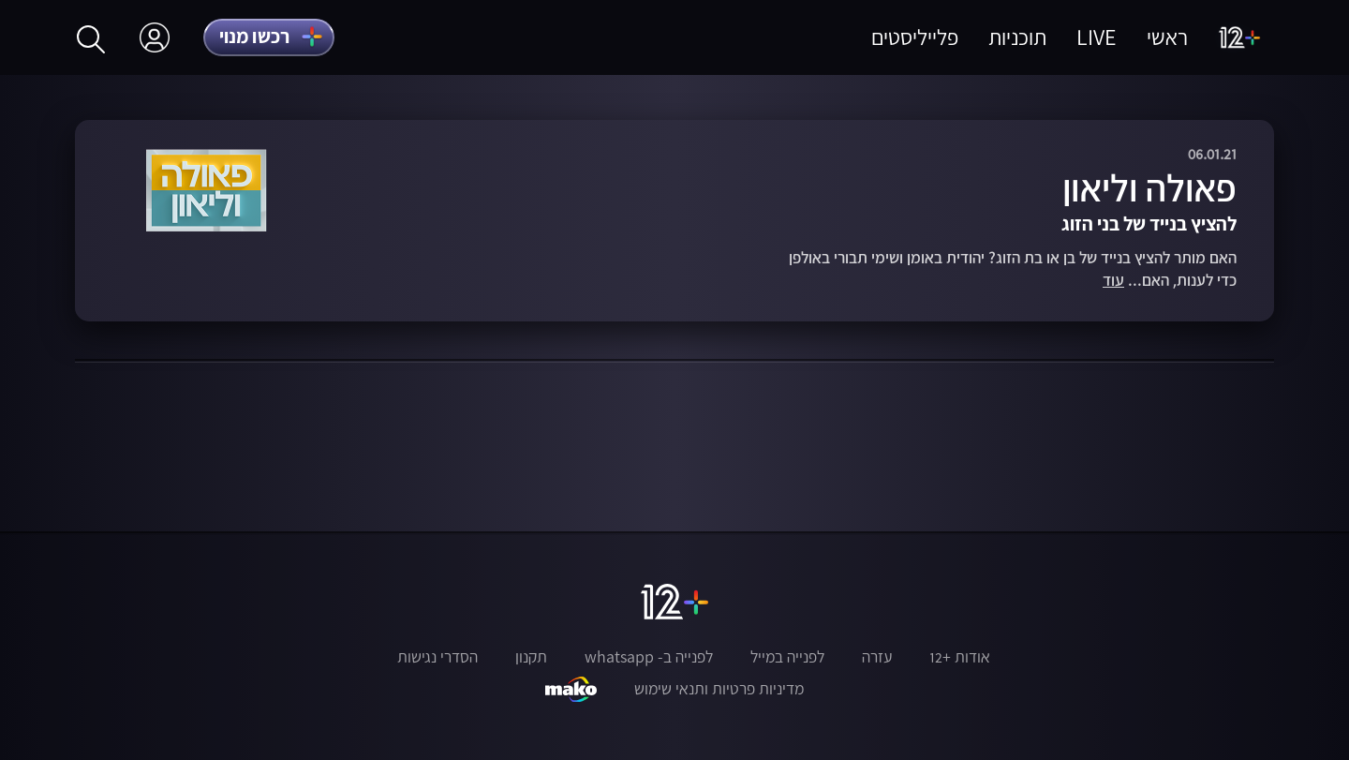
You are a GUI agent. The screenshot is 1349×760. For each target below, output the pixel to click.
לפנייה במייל (787, 657)
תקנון (531, 657)
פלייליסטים (914, 37)
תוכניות (1017, 37)
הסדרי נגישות (437, 657)
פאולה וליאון (1149, 188)
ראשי (1167, 37)
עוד (1113, 281)
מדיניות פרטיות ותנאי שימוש (719, 688)
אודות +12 (959, 657)
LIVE (1096, 37)
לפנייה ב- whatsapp (649, 657)
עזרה (877, 657)
